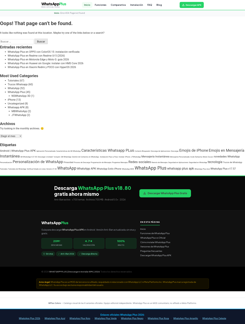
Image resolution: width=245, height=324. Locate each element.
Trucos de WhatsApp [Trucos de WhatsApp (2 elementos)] (232, 162)
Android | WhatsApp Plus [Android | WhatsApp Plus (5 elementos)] (15, 150)
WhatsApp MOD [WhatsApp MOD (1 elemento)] (128, 169)
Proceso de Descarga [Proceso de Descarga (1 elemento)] (82, 162)
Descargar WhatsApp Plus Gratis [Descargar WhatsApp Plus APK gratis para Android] (165, 193)
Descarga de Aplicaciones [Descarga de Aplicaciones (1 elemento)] (160, 151)
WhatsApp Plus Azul (54, 318)
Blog (159, 5)
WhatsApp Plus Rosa (158, 318)
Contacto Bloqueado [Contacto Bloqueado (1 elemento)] (142, 151)
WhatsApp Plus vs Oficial (152, 237)
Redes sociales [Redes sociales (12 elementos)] (139, 162)
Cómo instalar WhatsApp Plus (155, 242)
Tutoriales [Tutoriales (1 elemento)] (4, 169)
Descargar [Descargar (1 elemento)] (175, 151)
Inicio (87, 5)
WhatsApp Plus (16, 92)
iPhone (12, 99)
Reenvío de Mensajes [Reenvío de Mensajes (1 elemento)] (159, 162)
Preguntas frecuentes (151, 251)
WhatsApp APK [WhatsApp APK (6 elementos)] (86, 168)
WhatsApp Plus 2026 (29, 318)
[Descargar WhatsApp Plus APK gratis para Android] (192, 5)
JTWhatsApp (19, 115)
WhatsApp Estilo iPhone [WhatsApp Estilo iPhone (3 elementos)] (109, 169)
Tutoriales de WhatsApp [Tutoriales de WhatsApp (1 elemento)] (17, 169)
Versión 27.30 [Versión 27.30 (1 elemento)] (51, 169)
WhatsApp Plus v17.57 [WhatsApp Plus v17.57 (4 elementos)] (223, 168)
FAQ (149, 5)
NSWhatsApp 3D (21, 95)
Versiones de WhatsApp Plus (154, 246)
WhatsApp (13, 88)
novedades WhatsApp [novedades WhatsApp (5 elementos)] (227, 156)
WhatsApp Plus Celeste (214, 318)
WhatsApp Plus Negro (132, 318)
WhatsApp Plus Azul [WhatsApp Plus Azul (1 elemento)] (202, 169)
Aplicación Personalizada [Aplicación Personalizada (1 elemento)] (46, 151)
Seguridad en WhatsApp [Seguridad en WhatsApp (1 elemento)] (198, 162)
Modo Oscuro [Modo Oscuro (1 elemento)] (208, 157)
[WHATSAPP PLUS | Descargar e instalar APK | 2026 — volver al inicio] (53, 5)
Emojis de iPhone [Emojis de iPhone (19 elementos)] (193, 150)
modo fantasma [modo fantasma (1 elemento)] (196, 157)
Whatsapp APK (16, 107)
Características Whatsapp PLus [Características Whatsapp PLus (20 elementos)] (107, 150)
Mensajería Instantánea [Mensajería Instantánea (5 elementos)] (155, 156)
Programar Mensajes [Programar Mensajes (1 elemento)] (120, 162)
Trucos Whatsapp (18, 84)
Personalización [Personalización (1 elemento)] (6, 162)
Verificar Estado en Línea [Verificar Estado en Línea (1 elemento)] (36, 169)
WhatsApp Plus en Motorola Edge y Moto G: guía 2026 (38, 59)
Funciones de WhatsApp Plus (155, 233)
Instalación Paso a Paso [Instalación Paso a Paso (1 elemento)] (109, 157)
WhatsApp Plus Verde (106, 318)
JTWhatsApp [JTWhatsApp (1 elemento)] (136, 157)
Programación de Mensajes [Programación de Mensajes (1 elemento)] (101, 162)
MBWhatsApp (19, 111)
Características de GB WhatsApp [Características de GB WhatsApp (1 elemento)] (68, 151)
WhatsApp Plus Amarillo (185, 318)
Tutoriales (13, 80)
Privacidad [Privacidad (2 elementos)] (68, 162)
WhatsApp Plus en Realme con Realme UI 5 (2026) (36, 55)
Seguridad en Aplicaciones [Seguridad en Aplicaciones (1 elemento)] (178, 162)
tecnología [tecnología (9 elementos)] (215, 162)
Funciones (100, 5)
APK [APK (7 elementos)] (33, 150)
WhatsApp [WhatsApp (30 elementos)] (66, 168)
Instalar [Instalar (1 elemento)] (121, 157)
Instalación (136, 5)
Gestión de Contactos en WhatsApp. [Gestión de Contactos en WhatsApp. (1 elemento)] (85, 157)
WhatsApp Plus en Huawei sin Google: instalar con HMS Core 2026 (45, 63)
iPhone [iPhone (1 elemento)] (127, 157)
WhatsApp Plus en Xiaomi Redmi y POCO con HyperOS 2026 (42, 67)
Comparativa (118, 5)
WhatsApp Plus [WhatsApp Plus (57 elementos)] (151, 168)
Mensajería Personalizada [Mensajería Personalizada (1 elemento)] (180, 157)
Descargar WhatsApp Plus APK (155, 255)
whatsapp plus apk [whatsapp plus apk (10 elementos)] (180, 168)
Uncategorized (16, 103)
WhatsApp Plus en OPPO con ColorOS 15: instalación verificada (43, 51)
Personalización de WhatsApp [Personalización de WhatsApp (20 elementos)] (38, 162)
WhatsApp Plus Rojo (80, 318)
